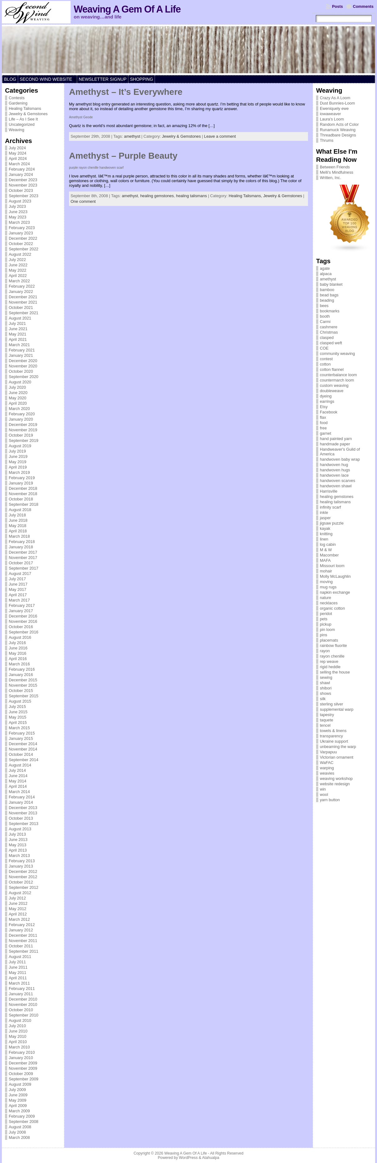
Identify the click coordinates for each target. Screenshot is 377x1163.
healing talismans (191, 195)
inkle (324, 512)
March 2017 (19, 600)
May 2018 (17, 525)
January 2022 (21, 291)
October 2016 (21, 626)
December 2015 (23, 680)
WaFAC (327, 762)
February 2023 (22, 227)
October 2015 (21, 690)
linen (324, 539)
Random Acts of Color (339, 124)
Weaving (16, 129)
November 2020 (23, 366)
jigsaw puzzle (332, 523)
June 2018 (18, 520)
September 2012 (23, 887)
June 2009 (18, 1095)
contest (326, 358)
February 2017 (22, 605)
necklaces (329, 603)
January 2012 (21, 930)
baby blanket (331, 284)
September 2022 (23, 249)
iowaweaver (330, 113)
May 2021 (17, 334)
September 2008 (23, 1121)
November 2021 (23, 302)
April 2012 (18, 914)
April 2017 (18, 594)
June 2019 (18, 456)
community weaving (337, 353)
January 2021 (21, 355)
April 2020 (18, 403)
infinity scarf (330, 507)
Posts (337, 6)
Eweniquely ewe (334, 108)
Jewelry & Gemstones (28, 113)
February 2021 (22, 350)
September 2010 (23, 1015)
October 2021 (21, 307)
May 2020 (17, 398)
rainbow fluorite (333, 645)
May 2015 (17, 717)
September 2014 (23, 759)
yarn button (330, 799)
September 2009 (23, 1079)
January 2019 (21, 483)
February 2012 (22, 924)
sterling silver (331, 704)
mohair (326, 571)
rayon (325, 650)
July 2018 (17, 515)
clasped (327, 337)
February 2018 (22, 541)
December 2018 (23, 488)
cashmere (328, 327)
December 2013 (23, 807)
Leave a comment (220, 136)
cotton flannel (332, 369)
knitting (326, 533)
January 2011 (21, 993)
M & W (326, 549)
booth (325, 316)
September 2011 (23, 951)
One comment (83, 201)
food (324, 422)
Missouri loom (332, 565)
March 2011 (19, 983)
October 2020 (21, 371)
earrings (327, 401)
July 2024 (17, 148)
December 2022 (23, 238)
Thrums (326, 140)
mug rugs (328, 587)
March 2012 (19, 919)
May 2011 (17, 972)
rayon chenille (332, 656)
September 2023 (23, 195)
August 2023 (20, 201)
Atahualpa (210, 1157)
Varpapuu (328, 752)
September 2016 (23, 632)
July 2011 (17, 962)
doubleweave (331, 390)
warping (327, 768)
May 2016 (17, 653)
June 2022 (18, 265)
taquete (326, 720)
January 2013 (21, 866)
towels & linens (333, 730)
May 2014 (17, 781)
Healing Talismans (25, 108)
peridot (326, 613)
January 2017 (21, 610)
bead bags (329, 295)
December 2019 (23, 424)
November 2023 (23, 185)
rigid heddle (330, 666)
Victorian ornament (336, 757)
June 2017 (18, 584)
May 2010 (17, 1036)
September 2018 (23, 504)
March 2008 (19, 1137)
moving (326, 581)
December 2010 (23, 999)
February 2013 (22, 860)
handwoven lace (334, 475)
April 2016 (18, 658)
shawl (325, 682)
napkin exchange (335, 592)
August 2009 (20, 1084)
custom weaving (334, 385)
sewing (326, 677)
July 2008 (17, 1132)
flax (323, 417)
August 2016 (20, 637)
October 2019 (21, 435)
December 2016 (23, 616)
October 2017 (21, 563)
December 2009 (23, 1063)
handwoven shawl (336, 486)
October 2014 (21, 754)
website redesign (335, 783)
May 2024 (17, 153)
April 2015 (18, 722)
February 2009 (22, 1116)
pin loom (327, 629)
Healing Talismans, (246, 195)
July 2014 (17, 770)
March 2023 (19, 222)
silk (322, 698)
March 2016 (19, 664)
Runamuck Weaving (337, 129)
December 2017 (23, 552)
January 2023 (21, 233)
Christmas (329, 332)
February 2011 (22, 988)
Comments (363, 6)
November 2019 (23, 430)
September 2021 (23, 312)
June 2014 (18, 775)
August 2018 (20, 509)
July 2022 (17, 259)
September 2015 (23, 696)
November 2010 (23, 1004)
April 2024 (18, 158)
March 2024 (19, 163)
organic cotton (332, 608)
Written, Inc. (330, 177)
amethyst (132, 136)
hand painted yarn (336, 438)
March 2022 (19, 281)
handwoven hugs (335, 470)
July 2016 (17, 642)
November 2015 (23, 685)
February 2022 (22, 286)
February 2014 (22, 797)
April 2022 (18, 275)
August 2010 (20, 1020)
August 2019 (20, 445)
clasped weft (331, 343)
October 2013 (21, 818)
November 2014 (23, 749)
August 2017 (20, 573)
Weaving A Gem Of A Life (127, 9)
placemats (329, 640)
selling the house (335, 672)
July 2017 (17, 578)
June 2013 (18, 839)
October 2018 (21, 499)
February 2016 (22, 669)
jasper (325, 517)
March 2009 (19, 1111)
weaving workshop (336, 778)
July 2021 (17, 323)
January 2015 (21, 738)
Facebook (328, 412)
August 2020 (20, 382)
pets (323, 619)
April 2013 (18, 850)
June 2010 (18, 1031)
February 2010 (22, 1052)
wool (324, 794)
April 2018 (18, 531)
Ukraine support (334, 741)
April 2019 (18, 467)
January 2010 (21, 1057)
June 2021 (18, 328)
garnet (325, 433)
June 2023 (18, 211)
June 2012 (18, 903)
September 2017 (23, 568)
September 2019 (23, 440)
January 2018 (21, 547)
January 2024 (21, 174)
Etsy (324, 406)
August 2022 (20, 254)
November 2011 (23, 940)
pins (323, 635)
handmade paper (335, 444)
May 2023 (17, 217)
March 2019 (19, 472)
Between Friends (335, 167)
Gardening (18, 103)
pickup (325, 624)
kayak (325, 528)
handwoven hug (334, 464)
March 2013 (19, 855)
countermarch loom (337, 380)
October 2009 (21, 1073)
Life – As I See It (23, 119)
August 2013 (20, 829)
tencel (325, 725)
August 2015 (20, 701)
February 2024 (22, 169)
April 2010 (18, 1041)
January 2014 (21, 802)
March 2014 (19, 791)
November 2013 (23, 813)
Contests (17, 97)
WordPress (188, 1157)
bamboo (327, 289)
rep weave (329, 661)
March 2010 (19, 1047)
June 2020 (18, 392)
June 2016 (18, 648)
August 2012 (20, 892)
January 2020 (21, 419)
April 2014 (18, 786)
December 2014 (23, 743)
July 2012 (17, 898)
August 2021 (20, 318)
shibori (326, 688)
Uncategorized (22, 124)
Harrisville (328, 491)
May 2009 (17, 1100)
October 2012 (21, 882)
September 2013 (23, 823)
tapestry (327, 714)
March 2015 (19, 727)
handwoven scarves (337, 480)
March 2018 (19, 536)
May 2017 (17, 589)
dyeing (326, 396)
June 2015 (18, 712)
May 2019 (17, 461)
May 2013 (17, 845)
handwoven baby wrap (340, 459)
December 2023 (23, 179)
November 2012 (23, 876)
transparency (331, 736)
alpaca (326, 273)
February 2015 (22, 733)
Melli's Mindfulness (336, 172)
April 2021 (18, 339)
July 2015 (17, 706)
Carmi (325, 321)
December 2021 (23, 297)
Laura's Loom (332, 119)
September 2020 (23, 376)
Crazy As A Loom (335, 97)
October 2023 (21, 190)
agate (325, 268)
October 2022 (21, 243)
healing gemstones (157, 195)
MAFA (325, 560)
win (323, 789)
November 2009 (23, 1068)
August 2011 (20, 956)
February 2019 (22, 477)
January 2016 (21, 674)
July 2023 (17, 206)
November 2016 (23, 621)
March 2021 (19, 344)
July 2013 (17, 834)
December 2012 (23, 871)
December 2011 (23, 935)
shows (325, 693)
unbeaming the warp (338, 746)
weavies (327, 773)
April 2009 (18, 1105)
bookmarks (330, 311)
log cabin (328, 544)
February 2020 (22, 414)
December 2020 (23, 360)
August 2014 (20, 765)
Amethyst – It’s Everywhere (125, 92)
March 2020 (19, 408)
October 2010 (21, 1009)
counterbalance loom (338, 374)
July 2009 (17, 1089)
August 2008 (20, 1127)
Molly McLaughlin (335, 576)
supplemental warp (336, 709)
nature (325, 597)
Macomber (329, 555)
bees (324, 305)
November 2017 (23, 557)
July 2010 (17, 1025)
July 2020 (17, 387)
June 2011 (18, 967)
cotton (325, 364)
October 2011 (21, 946)
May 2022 (17, 270)
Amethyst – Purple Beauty (123, 156)
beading (327, 300)
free (323, 428)
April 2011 (18, 978)
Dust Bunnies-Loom (337, 103)
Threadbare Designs (338, 135)
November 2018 (23, 493)
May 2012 (17, 908)
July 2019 (17, 451)
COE (324, 348)
